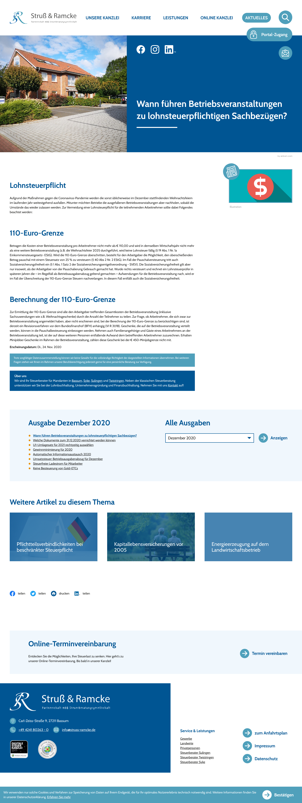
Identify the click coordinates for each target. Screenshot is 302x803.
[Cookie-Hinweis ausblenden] (280, 794)
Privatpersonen (190, 748)
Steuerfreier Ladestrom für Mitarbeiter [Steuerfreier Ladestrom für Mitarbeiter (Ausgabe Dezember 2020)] (58, 463)
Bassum (77, 381)
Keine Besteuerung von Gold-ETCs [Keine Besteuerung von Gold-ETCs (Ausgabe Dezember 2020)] (55, 468)
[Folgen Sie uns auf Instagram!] (155, 49)
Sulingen (96, 381)
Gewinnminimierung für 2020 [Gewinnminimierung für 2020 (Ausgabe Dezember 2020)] (53, 449)
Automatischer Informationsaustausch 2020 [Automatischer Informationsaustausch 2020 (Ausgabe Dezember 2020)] (62, 454)
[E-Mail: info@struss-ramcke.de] (76, 730)
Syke (86, 381)
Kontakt (173, 385)
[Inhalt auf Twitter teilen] (40, 593)
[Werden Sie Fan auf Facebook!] (141, 49)
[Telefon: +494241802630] (31, 730)
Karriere (141, 17)
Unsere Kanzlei (102, 17)
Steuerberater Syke (192, 762)
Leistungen (175, 17)
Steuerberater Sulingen (195, 753)
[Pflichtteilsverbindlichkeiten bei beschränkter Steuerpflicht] (53, 537)
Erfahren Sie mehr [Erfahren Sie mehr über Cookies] (59, 797)
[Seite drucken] (63, 593)
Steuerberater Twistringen (197, 757)
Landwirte (186, 743)
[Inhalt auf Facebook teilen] (20, 593)
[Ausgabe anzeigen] (275, 438)
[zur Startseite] (43, 18)
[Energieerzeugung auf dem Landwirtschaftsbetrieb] (248, 537)
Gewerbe (186, 739)
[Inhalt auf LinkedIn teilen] (84, 593)
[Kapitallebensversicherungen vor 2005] (151, 537)
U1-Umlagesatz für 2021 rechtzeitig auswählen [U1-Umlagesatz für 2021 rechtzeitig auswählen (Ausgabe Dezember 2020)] (63, 445)
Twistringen (116, 381)
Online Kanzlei (216, 17)
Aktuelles (256, 17)
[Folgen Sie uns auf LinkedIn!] (170, 49)
